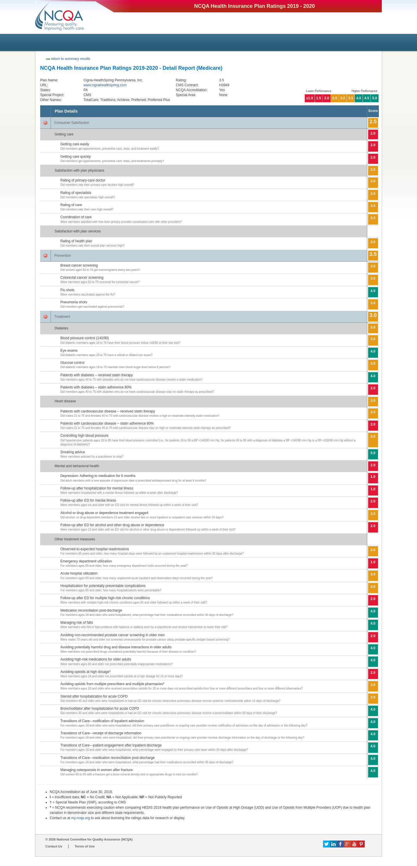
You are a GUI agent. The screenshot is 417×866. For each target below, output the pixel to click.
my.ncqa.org (80, 818)
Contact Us (53, 846)
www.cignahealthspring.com (105, 85)
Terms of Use (85, 846)
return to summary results (67, 59)
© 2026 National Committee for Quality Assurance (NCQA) (89, 839)
